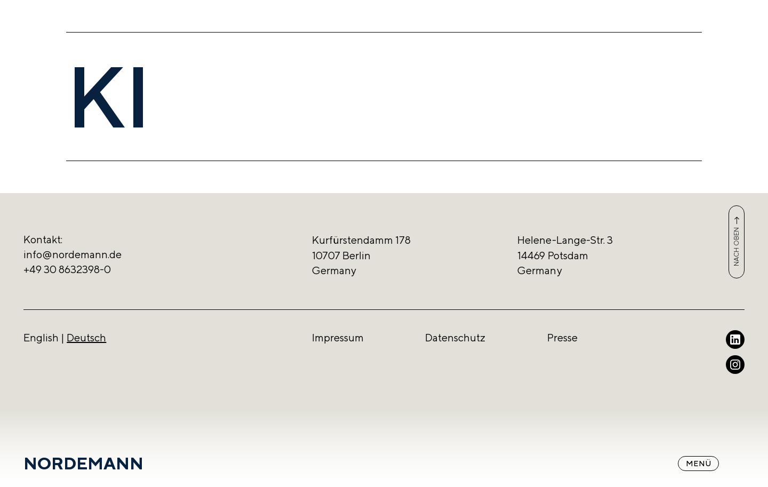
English (41, 337)
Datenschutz (455, 337)
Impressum (338, 337)
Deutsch (86, 337)
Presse (562, 337)
